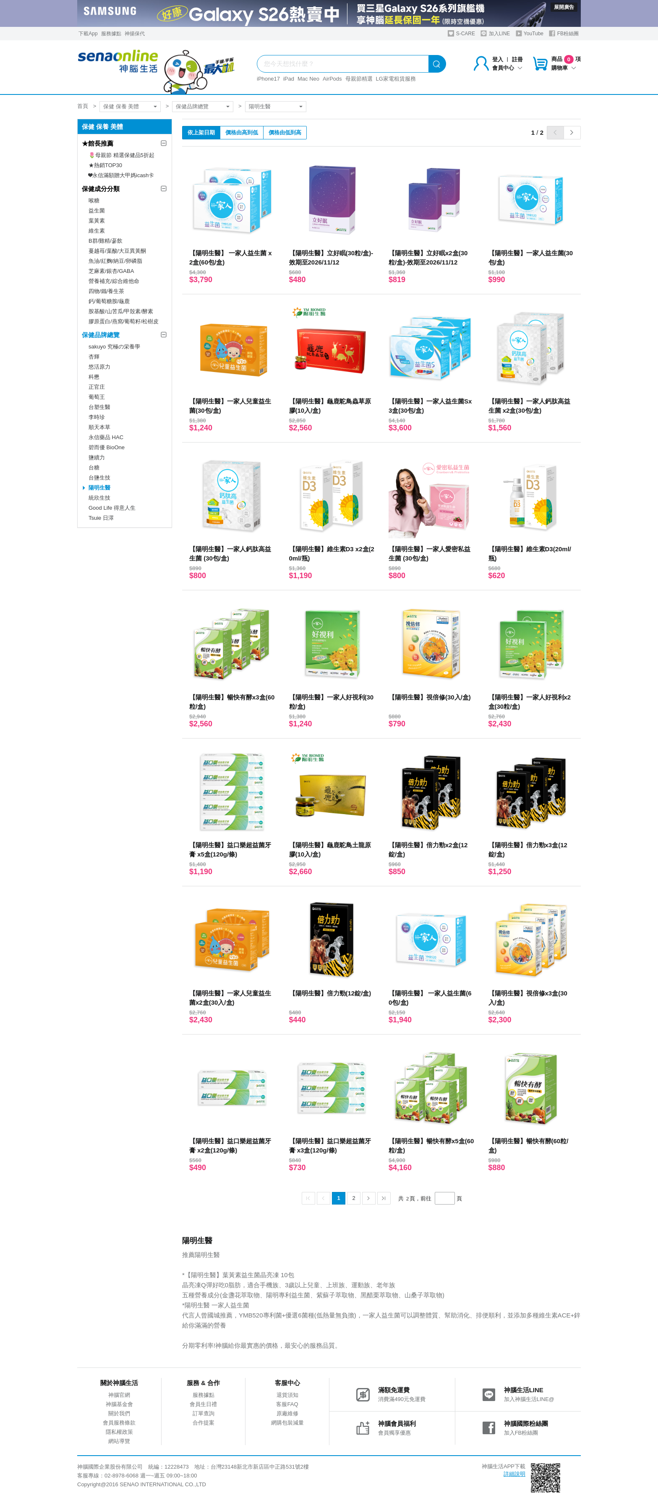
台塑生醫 (99, 407)
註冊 (517, 59)
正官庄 (97, 387)
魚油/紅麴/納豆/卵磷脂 (115, 261)
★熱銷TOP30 (105, 165)
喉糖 (94, 200)
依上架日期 (201, 132)
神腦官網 (119, 1395)
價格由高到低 (241, 132)
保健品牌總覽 (192, 106)
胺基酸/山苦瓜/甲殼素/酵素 (121, 311)
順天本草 (99, 427)
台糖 (94, 467)
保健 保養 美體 (121, 106)
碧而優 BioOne (107, 447)
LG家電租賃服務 (396, 78)
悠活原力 (99, 367)
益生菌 (97, 210)
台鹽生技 (99, 477)
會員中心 (507, 68)
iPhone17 (268, 78)
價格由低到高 (285, 132)
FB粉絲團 (564, 33)
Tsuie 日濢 (101, 518)
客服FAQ (287, 1404)
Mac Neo (308, 78)
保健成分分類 (101, 188)
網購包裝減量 (287, 1423)
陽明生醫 (260, 106)
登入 (497, 59)
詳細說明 (514, 1474)
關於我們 (119, 1413)
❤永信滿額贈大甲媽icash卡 (121, 175)
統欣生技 (99, 498)
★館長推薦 (97, 143)
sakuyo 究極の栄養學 (114, 346)
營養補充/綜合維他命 (114, 281)
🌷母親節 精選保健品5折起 (121, 155)
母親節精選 (359, 78)
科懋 (94, 377)
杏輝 (94, 357)
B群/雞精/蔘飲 (106, 241)
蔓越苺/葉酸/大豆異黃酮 (117, 251)
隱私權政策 (119, 1432)
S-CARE (461, 33)
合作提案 (203, 1423)
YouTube (529, 33)
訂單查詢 (203, 1413)
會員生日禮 (203, 1404)
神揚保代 (135, 34)
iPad (288, 78)
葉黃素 (97, 220)
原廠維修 (287, 1413)
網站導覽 (119, 1441)
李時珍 (97, 417)
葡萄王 (97, 397)
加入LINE (495, 33)
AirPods (332, 78)
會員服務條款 (119, 1423)
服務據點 (111, 34)
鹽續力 (97, 457)
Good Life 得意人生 (112, 508)
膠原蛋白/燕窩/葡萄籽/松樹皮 (124, 321)
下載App (87, 34)
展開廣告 (564, 7)
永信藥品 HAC (106, 437)
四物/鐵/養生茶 (106, 291)
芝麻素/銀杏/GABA (111, 271)
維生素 (97, 231)
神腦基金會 (119, 1404)
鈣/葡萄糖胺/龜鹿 (109, 301)
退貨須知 (287, 1395)
